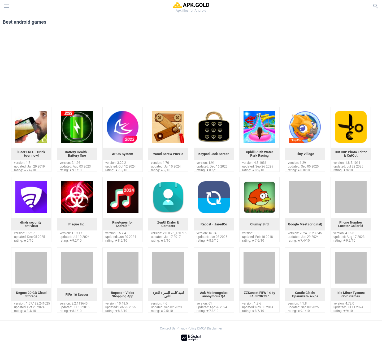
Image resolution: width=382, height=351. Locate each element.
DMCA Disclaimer (209, 328)
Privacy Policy (186, 328)
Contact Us (168, 328)
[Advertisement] (223, 67)
